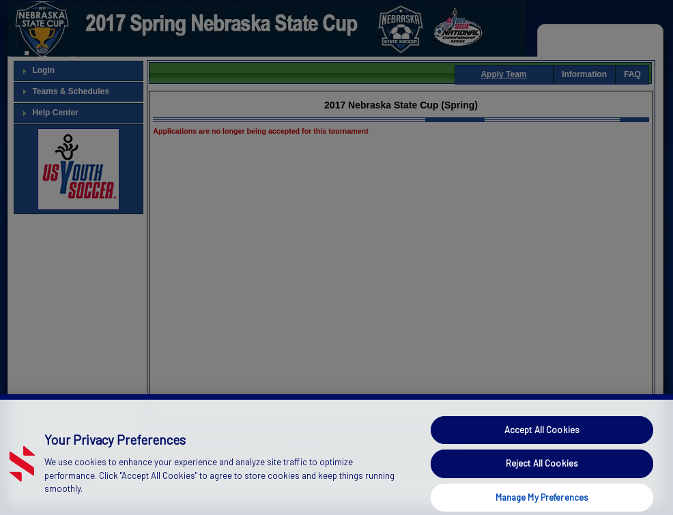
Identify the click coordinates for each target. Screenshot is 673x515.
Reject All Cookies (542, 472)
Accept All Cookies (541, 438)
